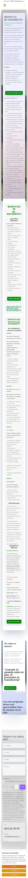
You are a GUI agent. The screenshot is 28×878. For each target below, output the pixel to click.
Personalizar (14, 870)
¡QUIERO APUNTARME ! (14, 622)
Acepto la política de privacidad (14, 781)
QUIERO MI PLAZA (10, 688)
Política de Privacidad (17, 819)
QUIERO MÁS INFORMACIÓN (14, 93)
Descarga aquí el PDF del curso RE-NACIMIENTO (13, 308)
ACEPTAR (14, 866)
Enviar (22, 787)
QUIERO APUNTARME (14, 299)
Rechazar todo (14, 874)
